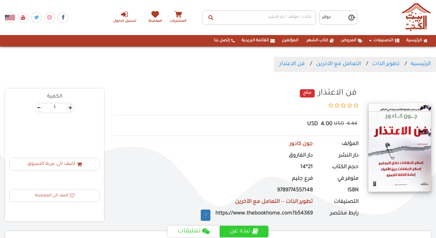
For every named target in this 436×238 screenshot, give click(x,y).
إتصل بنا (224, 40)
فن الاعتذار (292, 64)
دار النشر (348, 156)
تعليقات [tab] (194, 231)
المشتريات (178, 21)
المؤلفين (290, 40)
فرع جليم (302, 179)
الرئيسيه (421, 64)
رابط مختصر (344, 214)
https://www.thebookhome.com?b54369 (264, 214)
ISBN (353, 190)
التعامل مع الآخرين (338, 64)
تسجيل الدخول (124, 17)
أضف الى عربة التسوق (54, 164)
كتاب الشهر (320, 40)
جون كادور (301, 144)
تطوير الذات (386, 64)
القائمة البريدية (258, 40)
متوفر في (347, 179)
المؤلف (350, 144)
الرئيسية (417, 40)
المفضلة (155, 21)
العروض (351, 40)
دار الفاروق (301, 156)
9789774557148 (295, 190)
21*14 (306, 167)
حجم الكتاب (345, 167)
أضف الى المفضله (55, 195)
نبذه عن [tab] (244, 231)
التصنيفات (384, 40)
